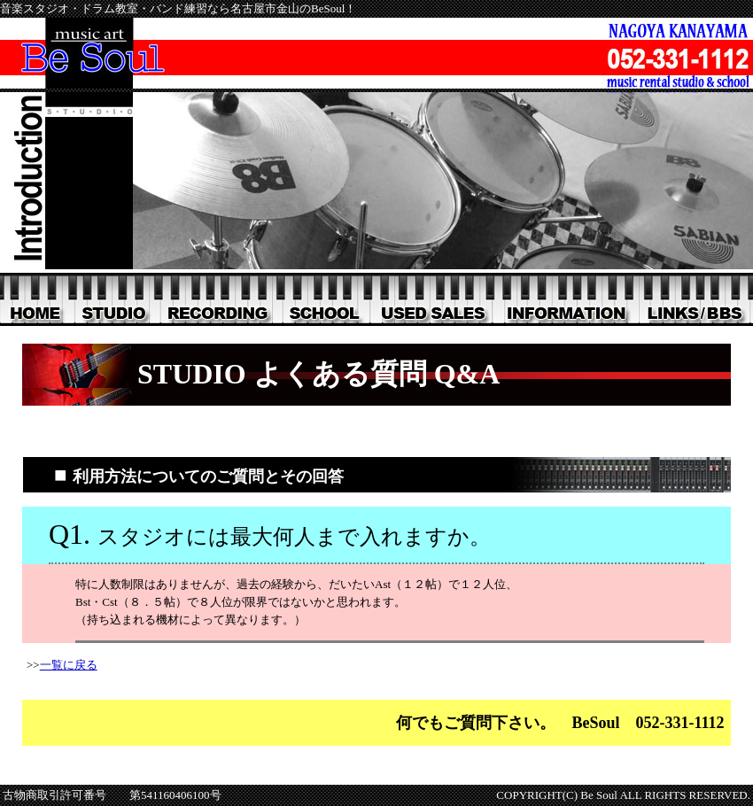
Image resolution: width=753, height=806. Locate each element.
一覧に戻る (68, 664)
